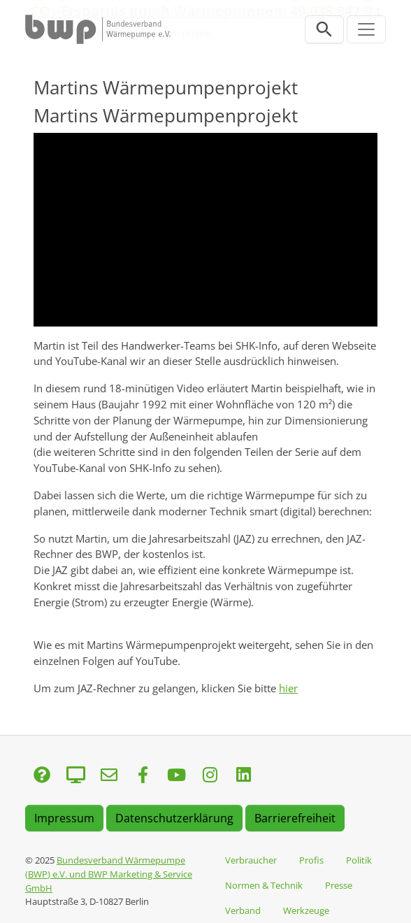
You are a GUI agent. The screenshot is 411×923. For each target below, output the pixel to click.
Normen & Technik (264, 885)
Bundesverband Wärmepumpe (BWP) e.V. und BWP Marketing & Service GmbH (108, 874)
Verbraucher (251, 860)
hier (288, 688)
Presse (338, 885)
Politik (359, 860)
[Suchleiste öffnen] (324, 29)
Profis (311, 860)
